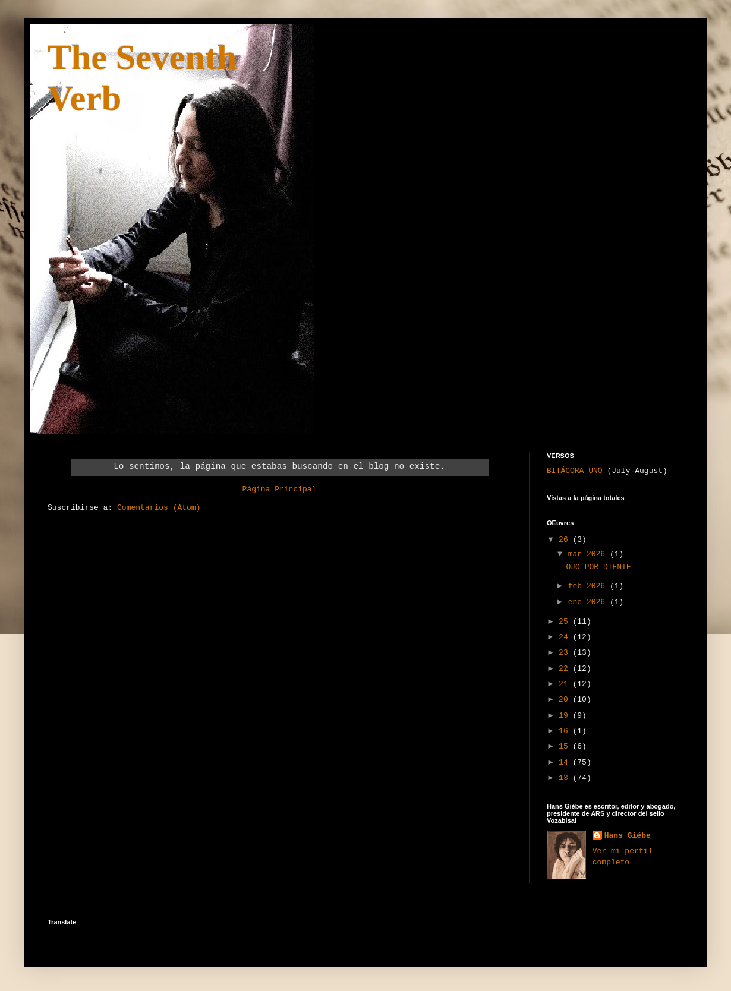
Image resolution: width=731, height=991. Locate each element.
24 (565, 637)
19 (565, 715)
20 (565, 699)
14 (565, 762)
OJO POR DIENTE (598, 567)
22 (565, 668)
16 (565, 731)
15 (565, 746)
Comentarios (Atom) (158, 507)
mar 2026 (589, 554)
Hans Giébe (627, 835)
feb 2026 (589, 586)
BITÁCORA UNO (575, 470)
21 (565, 684)
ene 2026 (589, 602)
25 (565, 621)
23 (565, 652)
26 (565, 539)
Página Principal (279, 489)
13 (565, 778)
